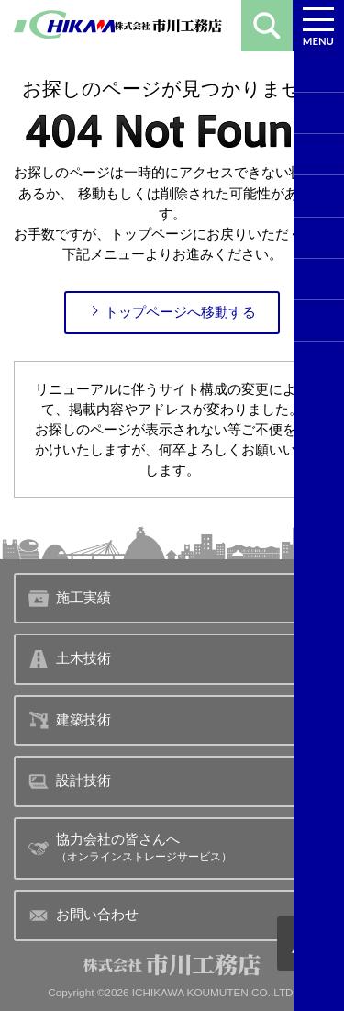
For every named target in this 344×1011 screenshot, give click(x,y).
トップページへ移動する (172, 312)
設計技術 (69, 781)
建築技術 (69, 720)
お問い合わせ (83, 915)
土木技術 (69, 659)
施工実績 (69, 599)
